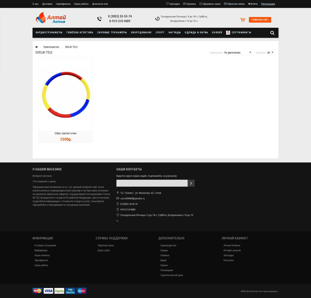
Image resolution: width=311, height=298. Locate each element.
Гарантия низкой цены (171, 275)
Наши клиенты (42, 255)
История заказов (232, 250)
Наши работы (81, 3)
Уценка (164, 265)
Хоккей (217, 32)
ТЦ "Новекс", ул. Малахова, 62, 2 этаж (138, 192)
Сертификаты (63, 3)
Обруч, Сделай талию (65, 134)
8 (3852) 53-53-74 (120, 16)
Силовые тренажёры (112, 32)
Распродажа (166, 270)
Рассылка (229, 260)
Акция (163, 260)
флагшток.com (100, 3)
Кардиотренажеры (49, 32)
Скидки (164, 250)
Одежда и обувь (196, 32)
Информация (41, 250)
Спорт (160, 32)
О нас (35, 3)
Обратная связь (106, 245)
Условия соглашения (45, 245)
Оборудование (141, 32)
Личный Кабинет (232, 245)
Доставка (47, 3)
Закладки (229, 255)
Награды (175, 32)
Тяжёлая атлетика (79, 32)
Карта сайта (104, 250)
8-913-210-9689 (119, 21)
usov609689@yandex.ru (132, 198)
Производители (168, 245)
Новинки (164, 255)
